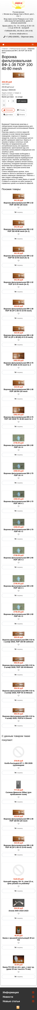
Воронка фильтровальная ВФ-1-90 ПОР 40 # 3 (18, 615)
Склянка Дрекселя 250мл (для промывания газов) (18, 793)
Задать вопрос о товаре (10, 93)
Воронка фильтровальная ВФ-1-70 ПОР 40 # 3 (18, 530)
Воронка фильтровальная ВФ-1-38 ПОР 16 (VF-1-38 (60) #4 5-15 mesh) (18, 336)
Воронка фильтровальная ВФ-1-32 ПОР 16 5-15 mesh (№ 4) (18, 283)
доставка (6, 84)
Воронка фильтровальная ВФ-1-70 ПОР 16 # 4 (18, 474)
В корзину (22, 101)
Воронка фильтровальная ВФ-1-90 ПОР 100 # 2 (18, 559)
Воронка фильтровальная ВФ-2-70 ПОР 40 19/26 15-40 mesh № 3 (18, 364)
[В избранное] (4, 105)
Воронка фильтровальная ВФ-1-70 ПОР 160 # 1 (18, 502)
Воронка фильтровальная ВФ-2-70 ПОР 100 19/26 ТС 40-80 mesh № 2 (18, 418)
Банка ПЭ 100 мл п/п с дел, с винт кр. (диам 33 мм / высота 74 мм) (18, 968)
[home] (3, 45)
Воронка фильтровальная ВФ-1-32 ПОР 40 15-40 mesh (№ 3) (18, 257)
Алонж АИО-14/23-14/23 (18, 911)
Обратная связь (27, 37)
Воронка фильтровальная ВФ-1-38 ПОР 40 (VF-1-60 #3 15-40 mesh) (18, 310)
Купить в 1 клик (7, 95)
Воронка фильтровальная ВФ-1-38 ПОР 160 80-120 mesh (18, 390)
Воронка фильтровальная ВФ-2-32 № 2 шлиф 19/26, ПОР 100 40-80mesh (18, 666)
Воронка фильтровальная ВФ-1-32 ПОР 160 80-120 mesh (18, 204)
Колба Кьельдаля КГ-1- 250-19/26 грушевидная (18, 764)
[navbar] (33, 44)
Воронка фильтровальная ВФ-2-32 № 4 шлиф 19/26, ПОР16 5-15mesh (18, 717)
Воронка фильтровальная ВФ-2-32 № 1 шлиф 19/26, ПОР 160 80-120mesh (18, 641)
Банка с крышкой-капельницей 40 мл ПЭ (18, 939)
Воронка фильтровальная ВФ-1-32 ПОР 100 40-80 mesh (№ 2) (18, 230)
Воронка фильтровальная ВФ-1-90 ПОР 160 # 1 (18, 587)
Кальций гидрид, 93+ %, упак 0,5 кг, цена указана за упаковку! (18, 882)
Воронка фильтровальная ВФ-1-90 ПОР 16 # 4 (18, 446)
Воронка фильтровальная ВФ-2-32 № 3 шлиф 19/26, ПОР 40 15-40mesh (18, 692)
